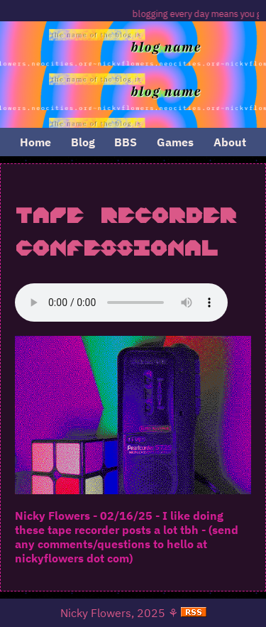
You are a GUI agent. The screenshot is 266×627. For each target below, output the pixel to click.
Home (35, 142)
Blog (83, 142)
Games (175, 142)
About (230, 142)
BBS (125, 142)
